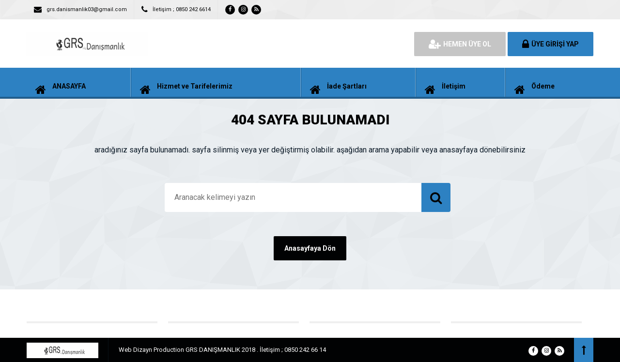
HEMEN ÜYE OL (460, 44)
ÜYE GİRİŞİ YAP (550, 44)
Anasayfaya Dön (310, 248)
